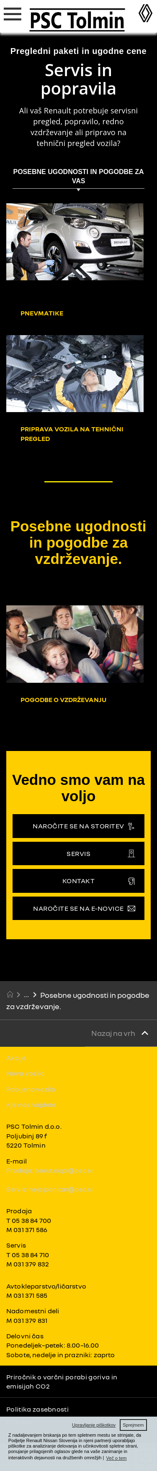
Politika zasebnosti (37, 1409)
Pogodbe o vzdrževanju (63, 699)
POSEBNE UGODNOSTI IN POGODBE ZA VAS (78, 176)
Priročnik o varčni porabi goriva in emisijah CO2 (61, 1381)
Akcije (16, 1057)
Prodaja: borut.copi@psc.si (49, 1170)
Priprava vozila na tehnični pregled (72, 433)
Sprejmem (133, 1424)
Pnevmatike (42, 313)
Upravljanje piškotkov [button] (94, 1424)
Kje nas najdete (31, 1104)
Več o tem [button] (116, 1458)
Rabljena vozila (30, 1089)
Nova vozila (25, 1073)
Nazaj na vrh (113, 1033)
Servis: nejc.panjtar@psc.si (49, 1189)
